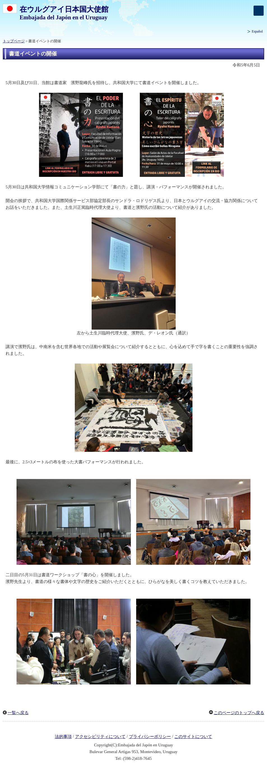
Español (257, 31)
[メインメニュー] (259, 11)
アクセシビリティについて (100, 736)
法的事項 (63, 736)
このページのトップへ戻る (239, 713)
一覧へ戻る (18, 713)
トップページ (14, 41)
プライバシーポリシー (150, 736)
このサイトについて (193, 736)
